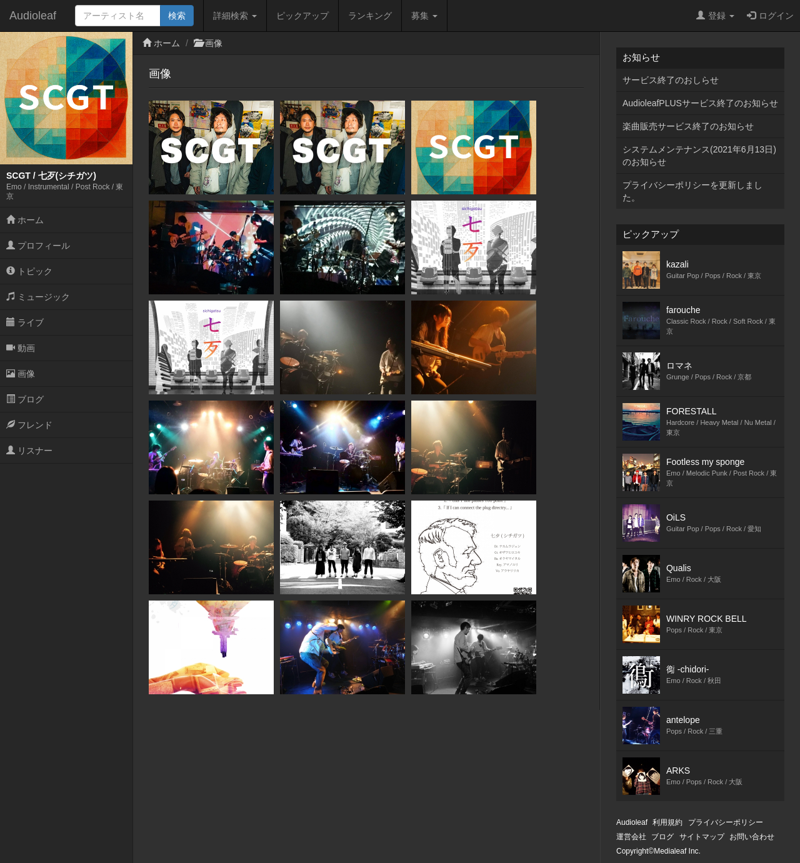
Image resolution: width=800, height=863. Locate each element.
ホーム (25, 220)
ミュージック (38, 297)
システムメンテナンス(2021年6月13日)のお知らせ (699, 155)
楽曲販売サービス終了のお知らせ (688, 126)
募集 (424, 16)
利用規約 (667, 822)
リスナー (29, 451)
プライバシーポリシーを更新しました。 (692, 191)
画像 (20, 374)
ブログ (25, 399)
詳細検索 (235, 16)
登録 (715, 16)
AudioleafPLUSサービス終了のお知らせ (700, 103)
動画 (20, 348)
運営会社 (631, 836)
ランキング (370, 16)
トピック (29, 271)
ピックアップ (302, 16)
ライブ (25, 322)
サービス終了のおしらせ (670, 80)
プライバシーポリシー (725, 822)
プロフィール (38, 246)
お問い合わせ (751, 836)
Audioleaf (32, 15)
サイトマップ (701, 836)
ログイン (770, 16)
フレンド (29, 425)
